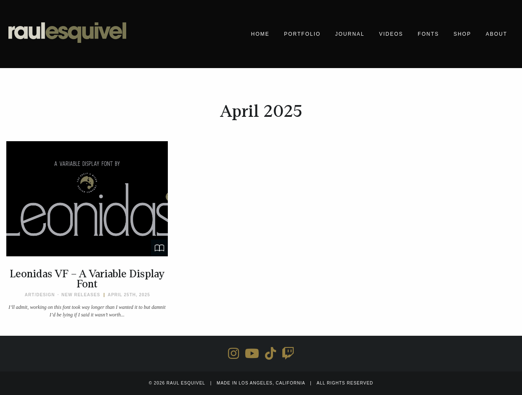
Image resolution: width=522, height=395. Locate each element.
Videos (391, 34)
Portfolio (302, 34)
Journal (350, 34)
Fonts (428, 34)
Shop (462, 34)
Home (260, 34)
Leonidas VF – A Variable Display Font (87, 279)
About (496, 34)
